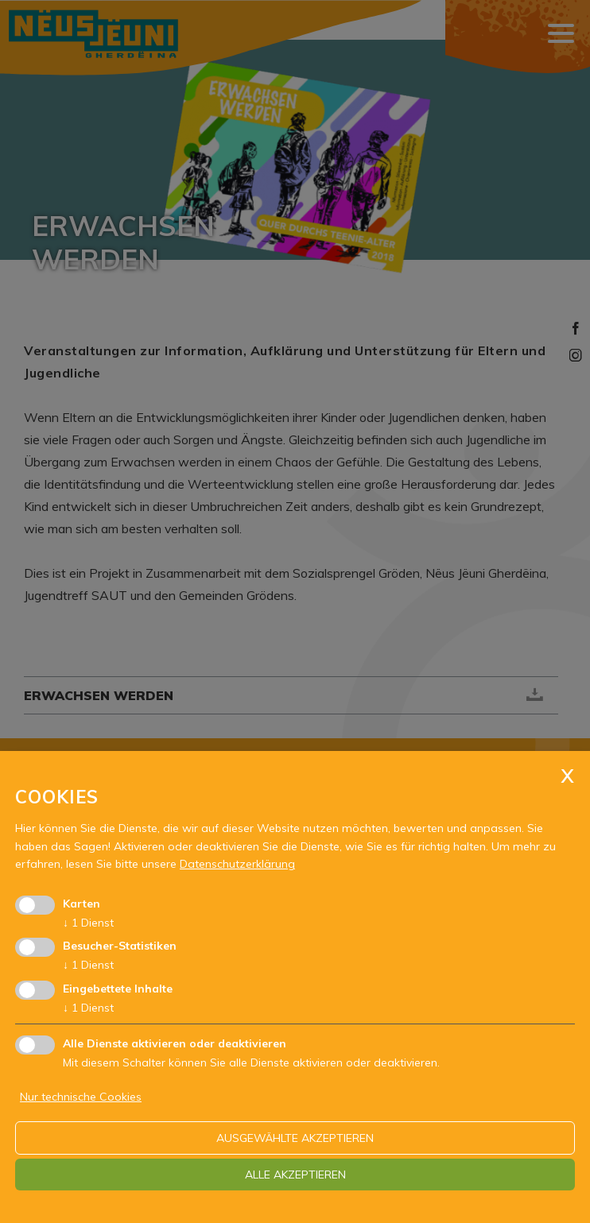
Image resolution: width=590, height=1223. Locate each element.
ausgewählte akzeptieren (295, 1138)
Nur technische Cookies (81, 1096)
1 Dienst (88, 922)
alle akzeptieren (295, 1174)
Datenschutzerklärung (237, 864)
